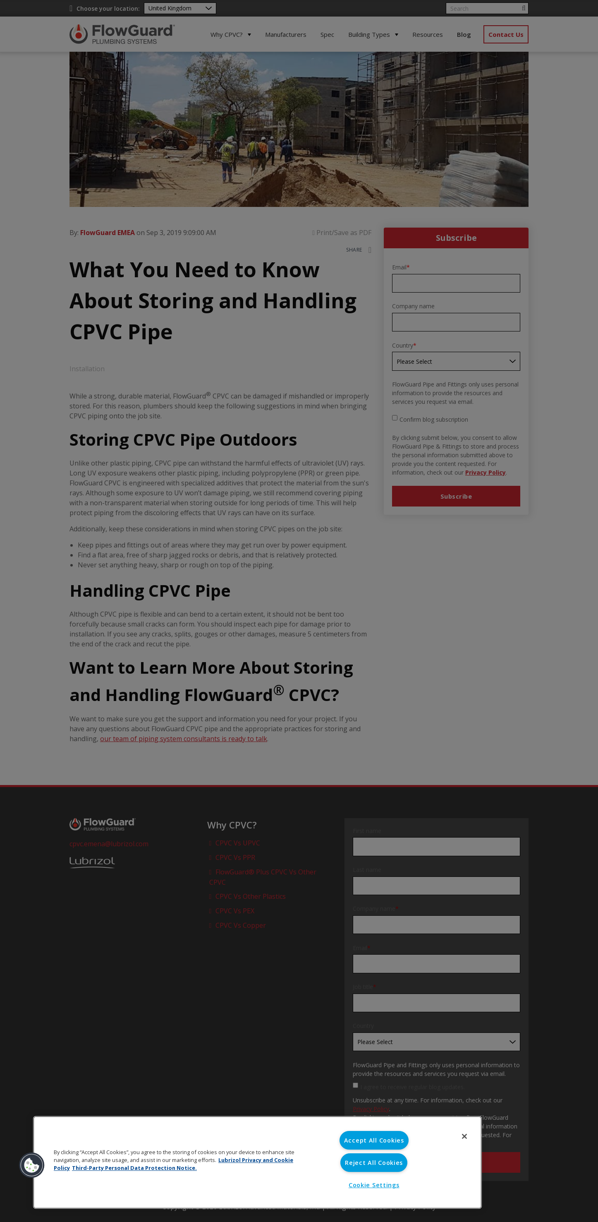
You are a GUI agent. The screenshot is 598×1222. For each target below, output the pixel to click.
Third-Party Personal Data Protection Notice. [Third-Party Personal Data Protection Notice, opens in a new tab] (134, 1168)
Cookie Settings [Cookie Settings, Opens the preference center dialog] (374, 1185)
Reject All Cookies (374, 1163)
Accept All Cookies (374, 1140)
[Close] (464, 1136)
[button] (32, 1165)
